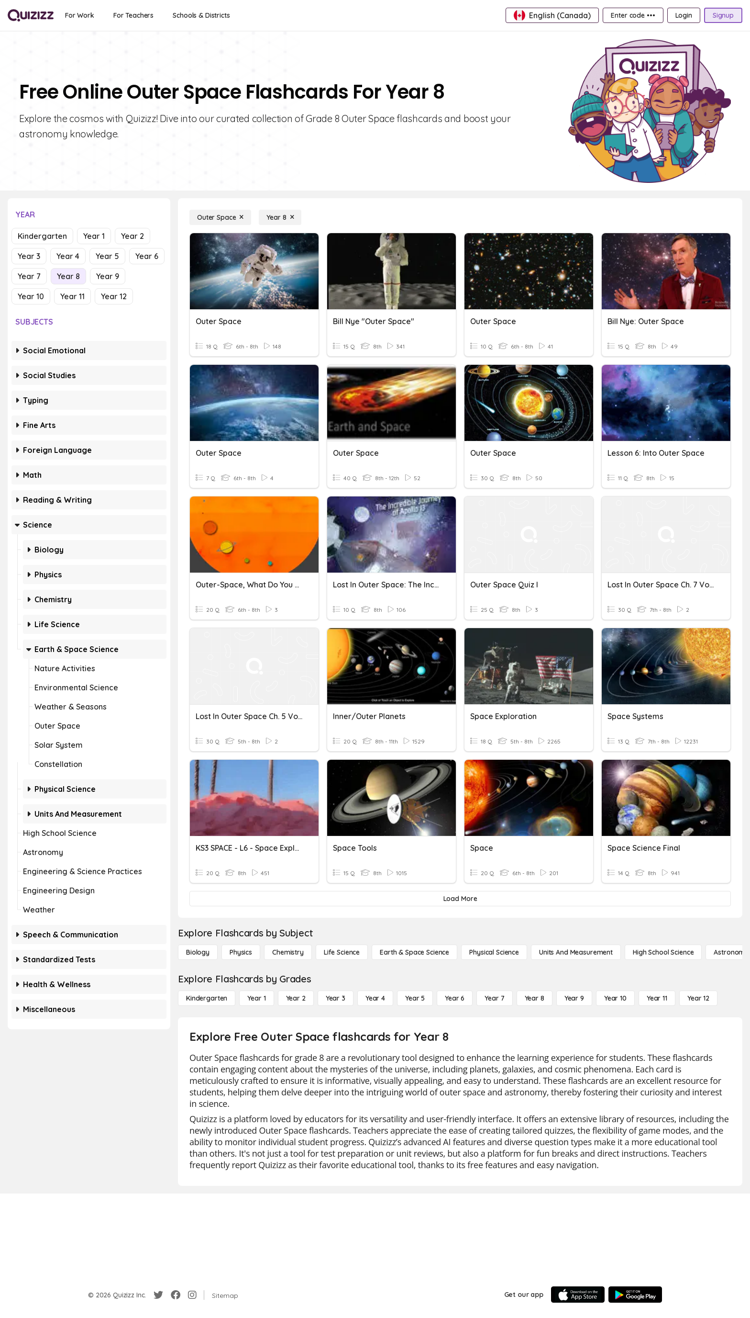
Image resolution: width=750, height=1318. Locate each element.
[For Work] (79, 15)
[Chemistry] (288, 952)
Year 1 (94, 236)
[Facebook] (175, 1295)
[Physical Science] (494, 952)
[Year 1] (256, 998)
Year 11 (72, 296)
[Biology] (198, 952)
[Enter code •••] (633, 15)
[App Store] (578, 1294)
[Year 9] (574, 998)
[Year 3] (335, 998)
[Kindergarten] (206, 998)
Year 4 (67, 256)
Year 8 (68, 276)
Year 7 (29, 276)
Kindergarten (42, 236)
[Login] (683, 15)
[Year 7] (494, 998)
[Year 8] (280, 217)
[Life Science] (342, 952)
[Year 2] (296, 998)
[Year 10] (615, 998)
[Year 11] (657, 998)
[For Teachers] (133, 15)
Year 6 (146, 256)
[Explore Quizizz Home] (31, 15)
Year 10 (31, 296)
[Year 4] (375, 998)
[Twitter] (158, 1295)
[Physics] (240, 952)
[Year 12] (698, 998)
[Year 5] (415, 998)
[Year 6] (455, 998)
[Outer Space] (220, 217)
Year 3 (29, 256)
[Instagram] (192, 1295)
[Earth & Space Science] (414, 952)
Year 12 (114, 296)
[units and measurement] (576, 952)
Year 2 (132, 236)
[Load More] (460, 898)
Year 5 (107, 256)
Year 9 (107, 276)
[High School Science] (663, 952)
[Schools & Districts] (201, 15)
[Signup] (723, 15)
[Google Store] (635, 1294)
